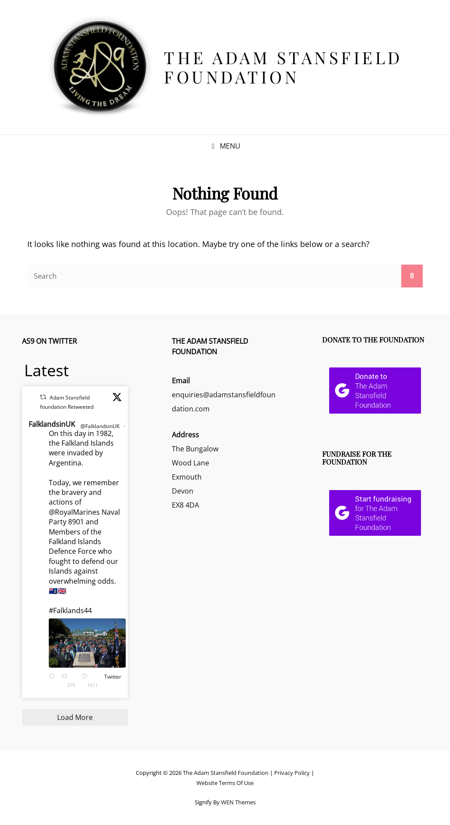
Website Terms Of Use (225, 783)
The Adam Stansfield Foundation (283, 67)
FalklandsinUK (52, 424)
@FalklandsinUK (100, 426)
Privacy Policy (292, 773)
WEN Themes (238, 802)
